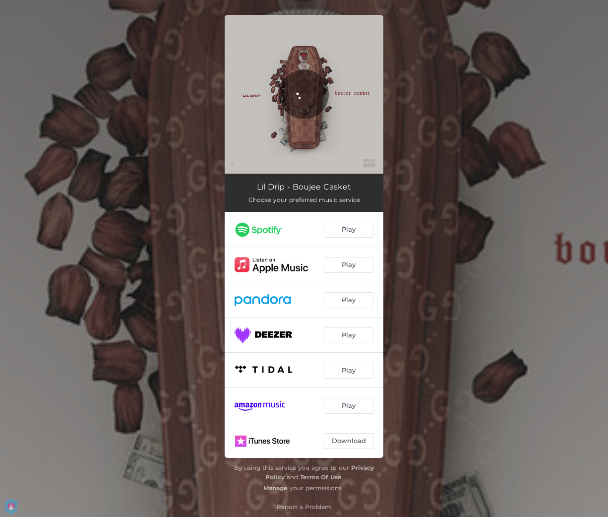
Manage (275, 488)
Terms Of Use (321, 477)
